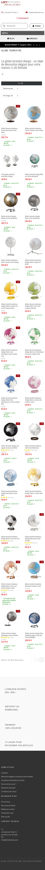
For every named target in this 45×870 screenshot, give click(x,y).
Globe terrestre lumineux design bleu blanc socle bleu (9, 493)
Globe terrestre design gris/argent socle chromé (9, 634)
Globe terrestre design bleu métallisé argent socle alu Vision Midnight (34, 635)
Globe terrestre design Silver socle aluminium (32, 217)
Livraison (4, 773)
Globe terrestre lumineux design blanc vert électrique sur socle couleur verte (34, 352)
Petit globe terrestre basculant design (8, 175)
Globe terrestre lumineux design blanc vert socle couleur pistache (33, 306)
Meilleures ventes (8, 809)
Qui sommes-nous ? (8, 784)
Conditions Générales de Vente (12, 780)
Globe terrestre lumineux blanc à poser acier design (10, 261)
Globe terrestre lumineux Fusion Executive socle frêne (9, 130)
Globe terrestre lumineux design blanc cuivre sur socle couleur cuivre (9, 586)
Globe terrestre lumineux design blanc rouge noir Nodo (33, 262)
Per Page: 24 (8, 96)
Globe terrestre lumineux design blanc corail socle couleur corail (33, 400)
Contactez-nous (7, 813)
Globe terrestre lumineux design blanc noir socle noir (10, 538)
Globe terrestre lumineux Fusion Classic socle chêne (34, 129)
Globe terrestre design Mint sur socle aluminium (34, 175)
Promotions (5, 802)
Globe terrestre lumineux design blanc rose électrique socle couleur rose (9, 353)
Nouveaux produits (8, 805)
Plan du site (5, 817)
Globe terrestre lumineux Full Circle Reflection (33, 447)
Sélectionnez (8, 89)
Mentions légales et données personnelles (17, 777)
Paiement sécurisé (8, 788)
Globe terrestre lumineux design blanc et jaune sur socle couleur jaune (9, 306)
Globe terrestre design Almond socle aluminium (9, 217)
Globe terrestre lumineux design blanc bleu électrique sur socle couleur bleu (10, 401)
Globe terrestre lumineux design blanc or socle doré (34, 492)
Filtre (21, 83)
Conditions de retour (9, 792)
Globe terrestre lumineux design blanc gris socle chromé (33, 539)
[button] (22, 18)
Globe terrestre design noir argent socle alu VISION (10, 447)
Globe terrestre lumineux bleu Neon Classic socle (33, 585)
